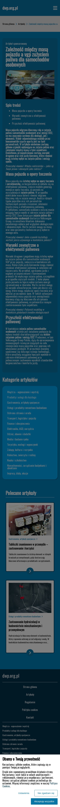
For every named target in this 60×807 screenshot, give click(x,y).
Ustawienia (23, 793)
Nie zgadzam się (46, 793)
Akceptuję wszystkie (44, 801)
